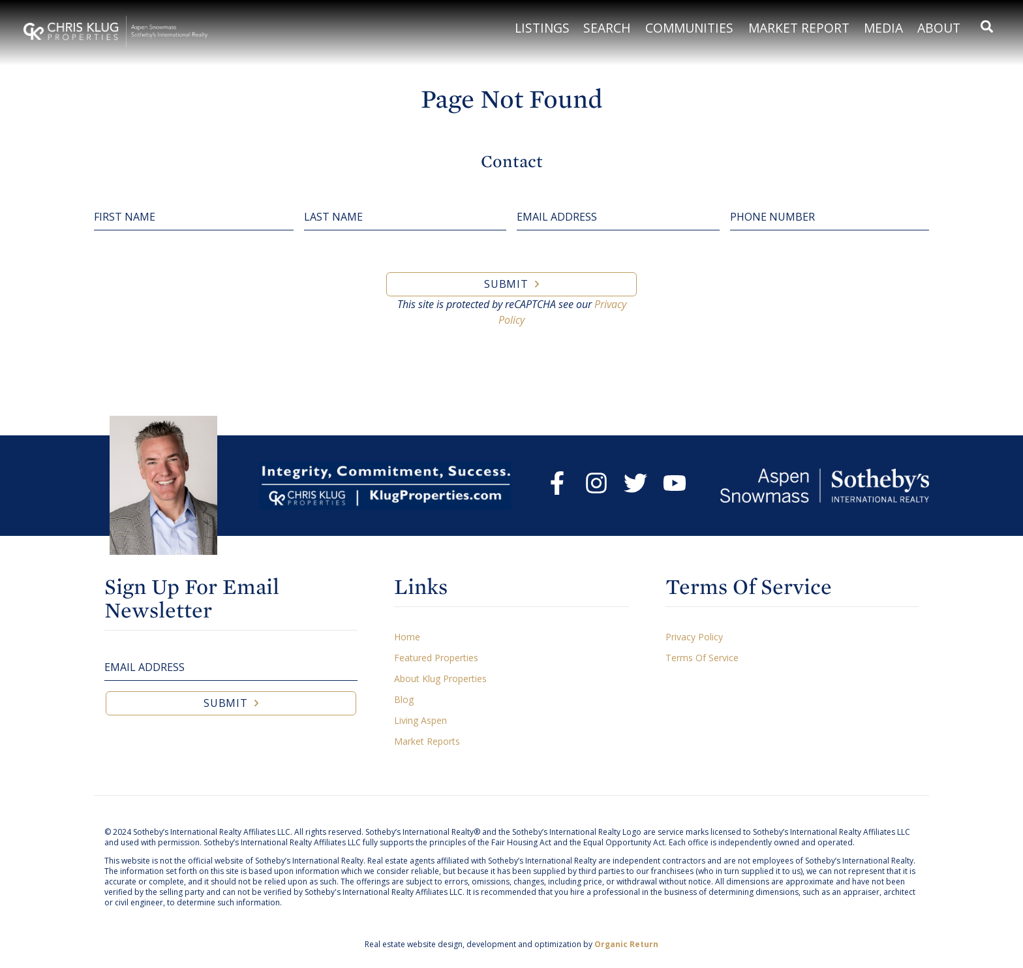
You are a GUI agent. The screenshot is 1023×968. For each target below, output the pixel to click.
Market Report (798, 28)
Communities (689, 28)
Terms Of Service (702, 657)
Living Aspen (420, 720)
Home (407, 637)
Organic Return (626, 944)
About (938, 28)
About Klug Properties (440, 678)
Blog (404, 699)
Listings (542, 28)
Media (883, 28)
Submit (506, 284)
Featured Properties (436, 657)
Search (607, 28)
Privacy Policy (694, 637)
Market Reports (427, 741)
